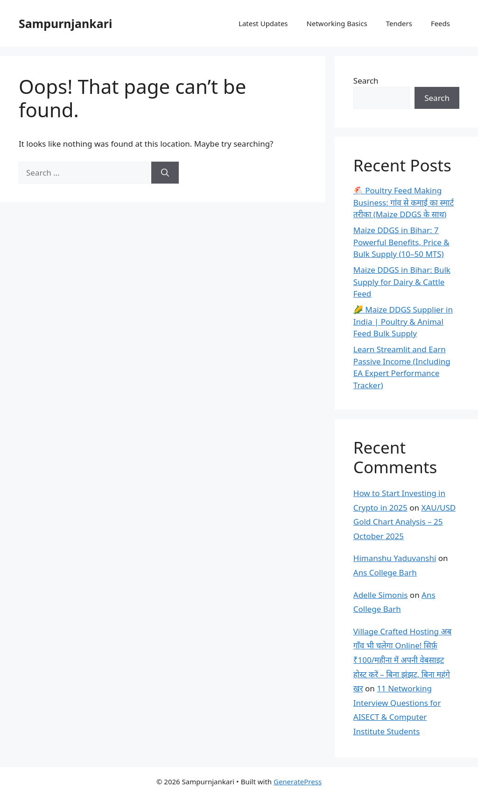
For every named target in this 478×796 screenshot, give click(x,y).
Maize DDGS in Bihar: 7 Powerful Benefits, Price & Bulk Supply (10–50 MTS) (401, 242)
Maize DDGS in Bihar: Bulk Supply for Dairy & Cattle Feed (401, 281)
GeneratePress (298, 781)
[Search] (165, 173)
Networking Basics (337, 23)
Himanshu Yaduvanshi (394, 558)
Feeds (440, 23)
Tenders (399, 23)
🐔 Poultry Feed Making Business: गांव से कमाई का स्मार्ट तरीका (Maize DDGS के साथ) (403, 202)
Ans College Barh (385, 572)
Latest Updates (263, 23)
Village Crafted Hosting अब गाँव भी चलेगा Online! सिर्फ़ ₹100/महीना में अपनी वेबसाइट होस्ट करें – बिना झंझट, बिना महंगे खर (402, 660)
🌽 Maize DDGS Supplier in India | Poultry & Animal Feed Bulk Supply (403, 321)
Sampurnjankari (65, 23)
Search (366, 80)
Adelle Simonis (380, 595)
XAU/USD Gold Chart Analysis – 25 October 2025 (404, 521)
